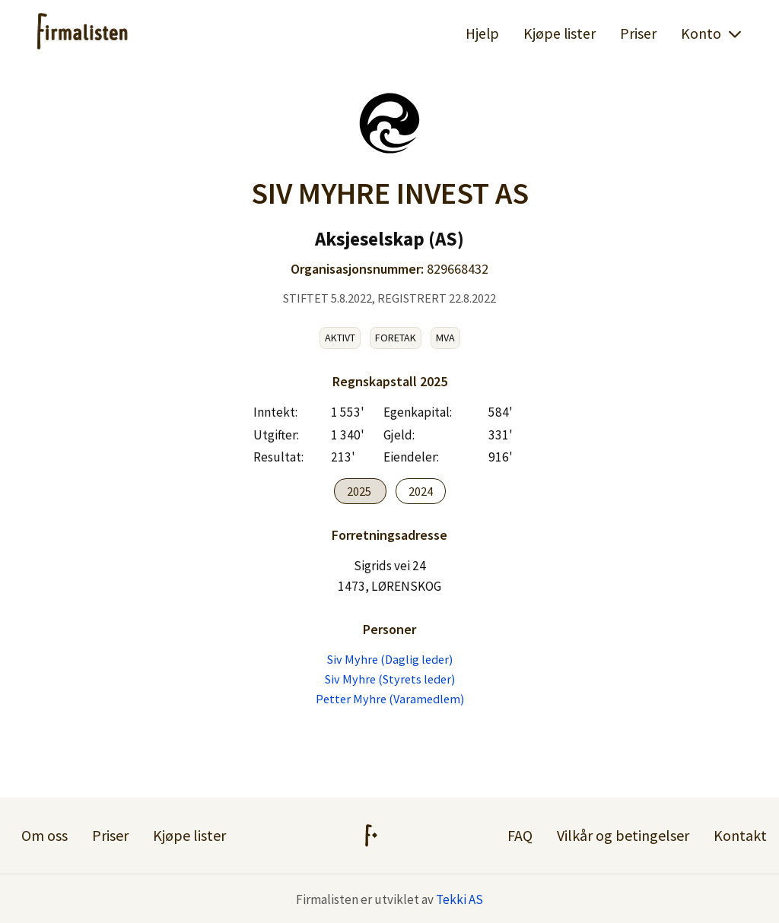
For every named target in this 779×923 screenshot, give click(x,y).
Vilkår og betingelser (623, 835)
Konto (711, 33)
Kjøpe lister (559, 33)
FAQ (520, 835)
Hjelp (482, 33)
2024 (421, 491)
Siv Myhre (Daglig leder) (390, 659)
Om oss (44, 835)
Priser (638, 33)
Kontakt (740, 835)
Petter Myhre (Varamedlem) (390, 698)
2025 (360, 491)
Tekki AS (459, 899)
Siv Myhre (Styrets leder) (390, 679)
